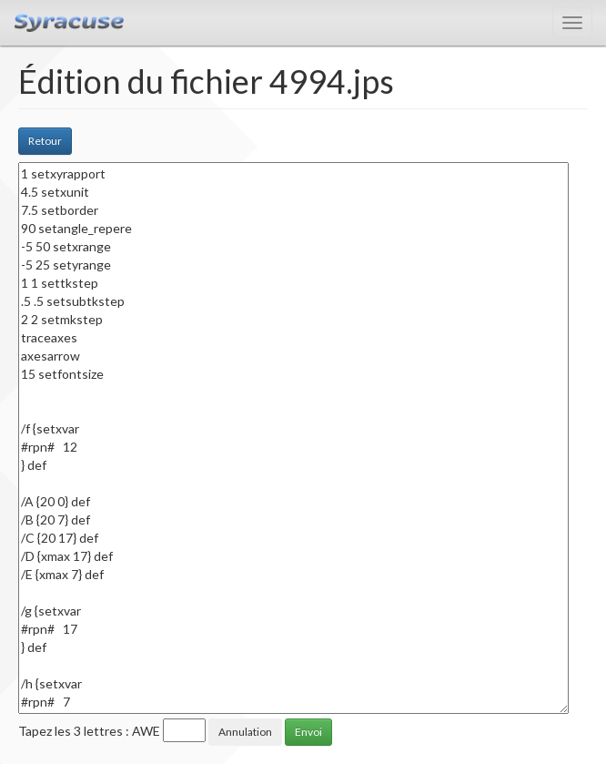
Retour (45, 141)
